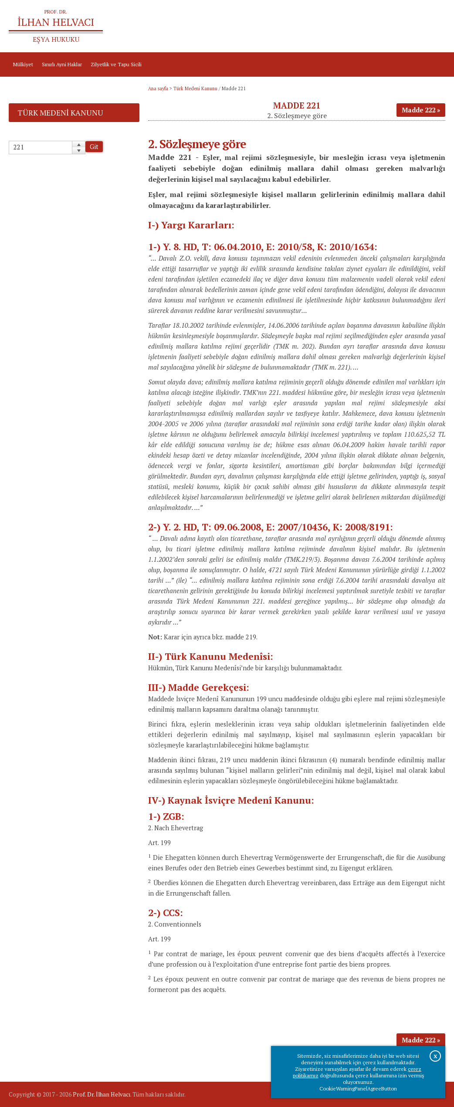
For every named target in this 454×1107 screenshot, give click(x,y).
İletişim (432, 26)
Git (94, 147)
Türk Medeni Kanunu (195, 88)
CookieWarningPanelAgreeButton (358, 1088)
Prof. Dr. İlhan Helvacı (101, 1094)
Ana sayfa (347, 26)
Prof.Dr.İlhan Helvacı (391, 26)
